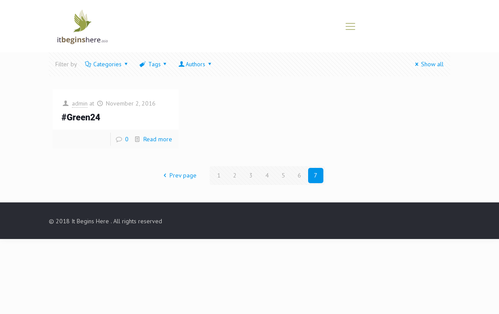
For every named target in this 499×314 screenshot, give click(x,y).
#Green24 (80, 117)
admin (80, 103)
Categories (107, 64)
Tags (153, 64)
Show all (428, 64)
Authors (195, 64)
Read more (157, 139)
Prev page (179, 175)
